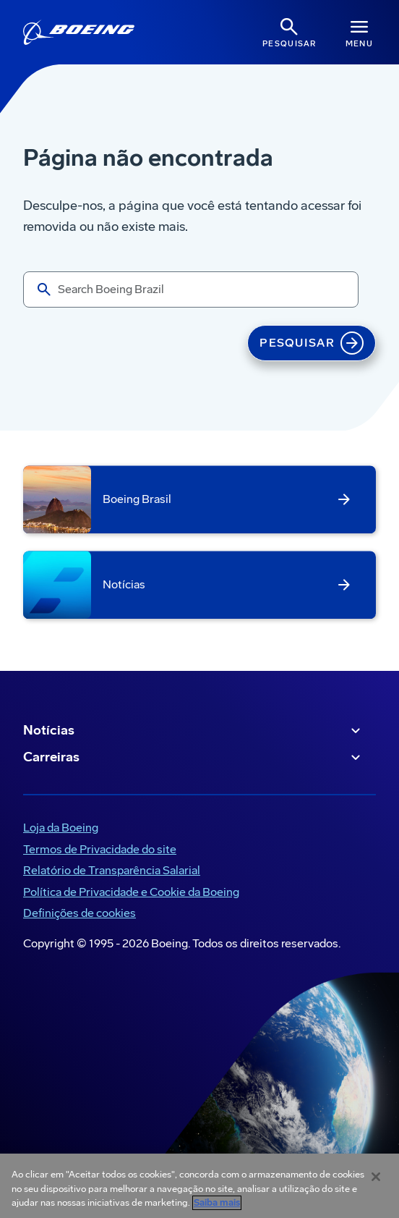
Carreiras (193, 757)
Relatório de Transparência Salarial (111, 870)
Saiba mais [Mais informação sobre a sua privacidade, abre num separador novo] (217, 1203)
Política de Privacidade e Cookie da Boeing (131, 892)
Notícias (193, 731)
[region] (199, 1186)
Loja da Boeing (60, 827)
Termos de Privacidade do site (99, 849)
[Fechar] (376, 1177)
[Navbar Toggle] (359, 32)
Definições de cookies (79, 913)
